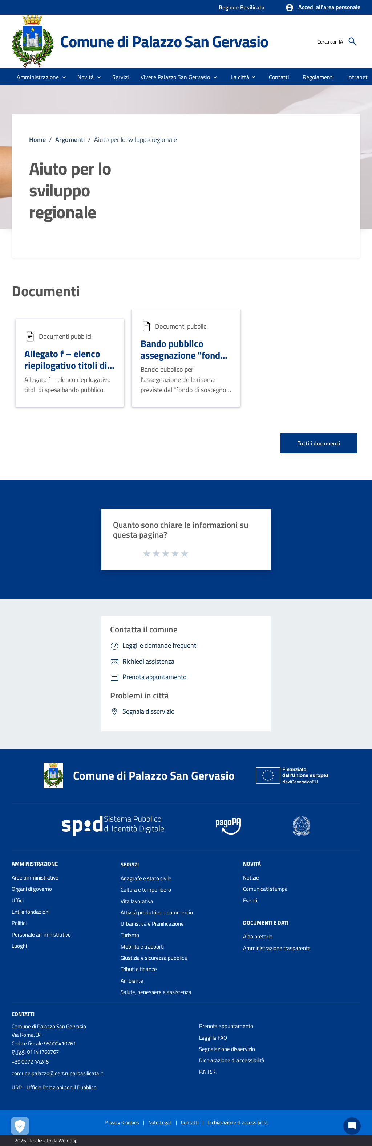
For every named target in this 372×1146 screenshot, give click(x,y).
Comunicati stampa (265, 889)
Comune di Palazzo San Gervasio (164, 41)
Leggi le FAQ (213, 1037)
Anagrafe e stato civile (146, 878)
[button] (322, 7)
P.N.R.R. (208, 1072)
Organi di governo (32, 889)
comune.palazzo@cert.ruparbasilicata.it (57, 1073)
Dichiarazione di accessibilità (231, 1060)
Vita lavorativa (137, 901)
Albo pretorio (257, 936)
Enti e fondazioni (30, 912)
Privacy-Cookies (122, 1122)
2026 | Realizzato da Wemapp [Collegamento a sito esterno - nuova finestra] (46, 1140)
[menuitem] (237, 76)
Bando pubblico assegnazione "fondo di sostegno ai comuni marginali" (185, 361)
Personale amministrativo (41, 934)
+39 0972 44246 (30, 1061)
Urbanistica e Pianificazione (152, 923)
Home (37, 139)
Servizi (130, 864)
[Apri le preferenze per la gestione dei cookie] (20, 1126)
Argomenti (70, 139)
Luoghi (19, 946)
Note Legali (160, 1122)
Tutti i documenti (319, 443)
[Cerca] (352, 41)
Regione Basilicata (241, 7)
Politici (19, 923)
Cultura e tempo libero (146, 889)
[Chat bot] (352, 1126)
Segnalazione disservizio (227, 1049)
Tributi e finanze (139, 969)
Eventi (250, 900)
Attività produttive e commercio (157, 912)
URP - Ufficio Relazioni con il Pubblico (54, 1087)
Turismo (130, 935)
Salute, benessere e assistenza (156, 992)
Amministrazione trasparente (277, 948)
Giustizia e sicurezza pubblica (154, 958)
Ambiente (132, 980)
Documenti (46, 291)
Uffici (18, 900)
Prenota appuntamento (226, 1026)
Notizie (251, 877)
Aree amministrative (35, 877)
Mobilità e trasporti (142, 946)
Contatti (23, 1014)
